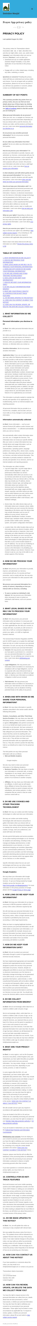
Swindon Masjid (11, 13)
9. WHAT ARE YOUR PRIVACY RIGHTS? (16, 291)
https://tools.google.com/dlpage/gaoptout (15, 885)
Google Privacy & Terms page (21, 890)
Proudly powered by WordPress (10, 1323)
